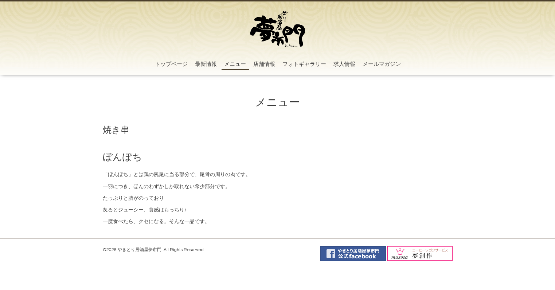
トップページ (171, 64)
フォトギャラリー (304, 64)
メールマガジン (382, 64)
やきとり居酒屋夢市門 (139, 249)
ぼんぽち (122, 157)
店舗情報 (264, 64)
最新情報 (206, 64)
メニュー (235, 64)
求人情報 (344, 64)
